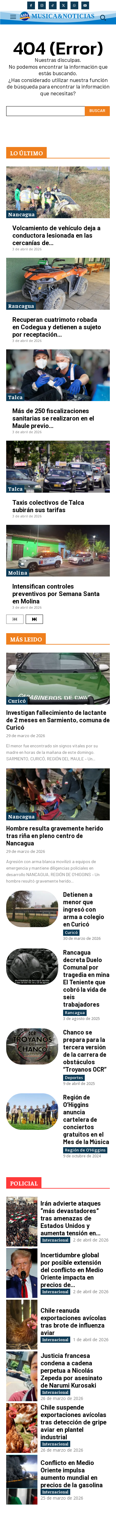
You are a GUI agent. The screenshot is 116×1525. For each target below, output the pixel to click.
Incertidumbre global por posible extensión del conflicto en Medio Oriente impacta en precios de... (72, 1270)
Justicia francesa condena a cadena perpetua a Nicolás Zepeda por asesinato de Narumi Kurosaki (71, 1370)
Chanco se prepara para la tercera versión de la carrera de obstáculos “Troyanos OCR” (84, 1050)
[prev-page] (15, 619)
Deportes (74, 1077)
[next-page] (34, 619)
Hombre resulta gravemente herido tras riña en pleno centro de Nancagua (54, 835)
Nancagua (21, 214)
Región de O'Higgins (85, 1150)
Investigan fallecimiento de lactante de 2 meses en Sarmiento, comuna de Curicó (58, 720)
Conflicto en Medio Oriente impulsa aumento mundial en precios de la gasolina (72, 1474)
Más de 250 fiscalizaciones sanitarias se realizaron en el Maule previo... (53, 418)
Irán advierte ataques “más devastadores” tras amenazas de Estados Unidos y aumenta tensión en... (71, 1218)
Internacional (55, 1239)
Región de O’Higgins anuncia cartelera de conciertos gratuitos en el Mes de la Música (86, 1119)
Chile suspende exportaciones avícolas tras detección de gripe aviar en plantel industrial (73, 1422)
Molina (17, 572)
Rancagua (21, 305)
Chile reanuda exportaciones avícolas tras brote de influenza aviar (73, 1322)
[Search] (97, 111)
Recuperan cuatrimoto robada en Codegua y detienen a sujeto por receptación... (56, 327)
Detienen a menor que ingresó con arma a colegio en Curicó (83, 909)
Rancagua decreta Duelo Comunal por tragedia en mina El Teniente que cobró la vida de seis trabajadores (86, 978)
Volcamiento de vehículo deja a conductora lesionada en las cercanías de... (56, 235)
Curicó (17, 700)
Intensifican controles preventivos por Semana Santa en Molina (56, 594)
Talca (15, 396)
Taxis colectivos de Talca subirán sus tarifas (48, 506)
